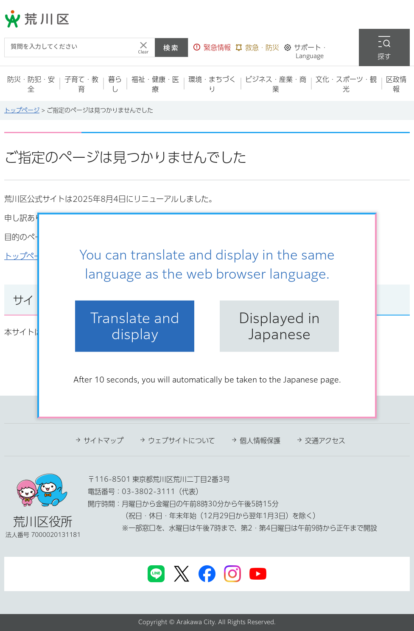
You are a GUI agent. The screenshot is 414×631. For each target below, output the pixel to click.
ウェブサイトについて (181, 440)
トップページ (21, 110)
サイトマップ (103, 440)
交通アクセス (325, 440)
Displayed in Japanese (279, 326)
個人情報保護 (260, 440)
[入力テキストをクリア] (143, 47)
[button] (212, 47)
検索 (171, 47)
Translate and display (134, 326)
